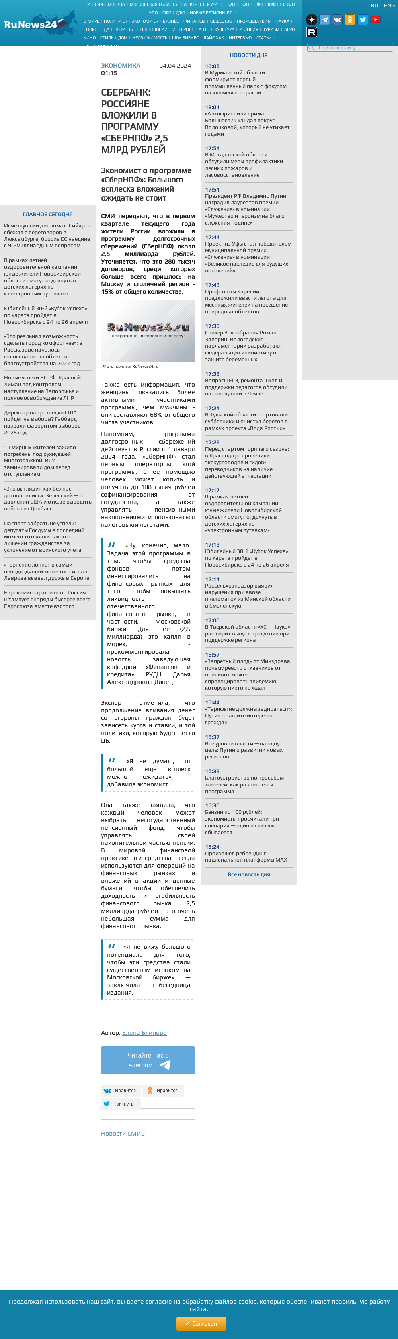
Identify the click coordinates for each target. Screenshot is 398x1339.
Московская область (153, 4)
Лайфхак (213, 37)
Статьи (264, 37)
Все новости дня (249, 874)
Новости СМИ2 (123, 1133)
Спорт (90, 29)
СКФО (289, 4)
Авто (204, 29)
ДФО (180, 12)
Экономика (145, 21)
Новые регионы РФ (211, 12)
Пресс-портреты (101, 46)
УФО (153, 12)
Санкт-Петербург (200, 4)
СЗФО (229, 4)
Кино (90, 37)
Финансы (194, 21)
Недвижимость (149, 37)
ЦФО (244, 4)
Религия (248, 29)
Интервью (240, 37)
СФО (166, 12)
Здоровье (124, 29)
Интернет (183, 29)
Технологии (154, 29)
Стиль (106, 37)
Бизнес (171, 21)
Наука (282, 21)
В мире (91, 21)
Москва (116, 4)
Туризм (271, 29)
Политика (115, 21)
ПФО (258, 4)
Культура (224, 29)
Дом (122, 37)
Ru (374, 5)
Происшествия (254, 21)
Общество (221, 21)
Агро (289, 29)
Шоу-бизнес (185, 37)
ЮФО (273, 4)
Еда (105, 29)
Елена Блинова (144, 1032)
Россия (95, 4)
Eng (389, 5)
